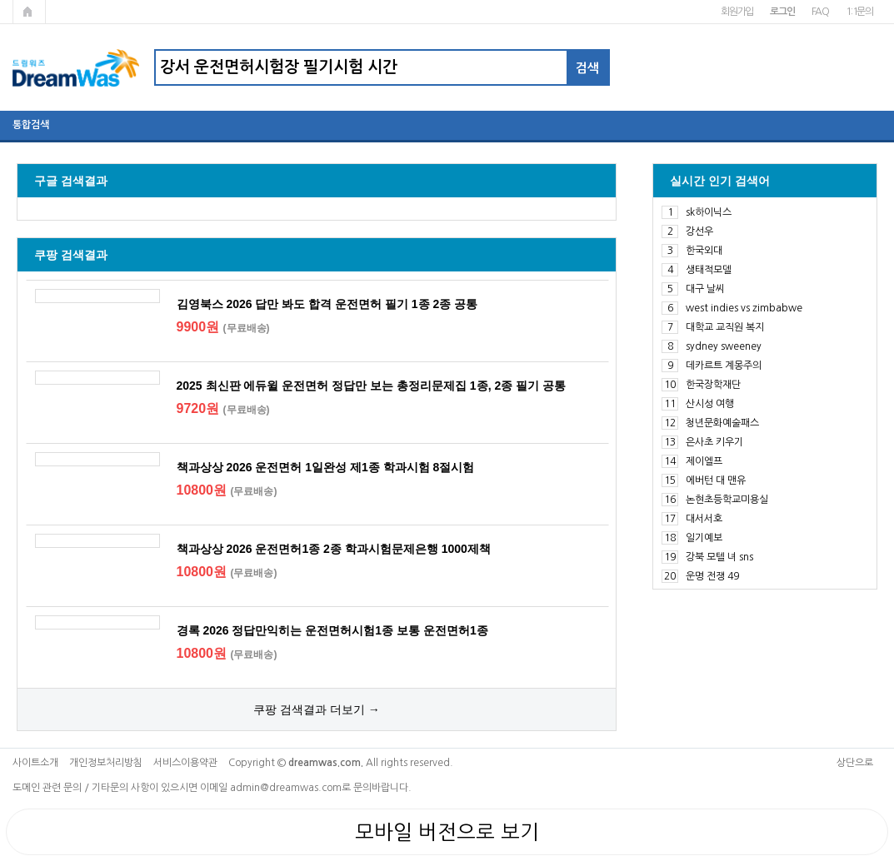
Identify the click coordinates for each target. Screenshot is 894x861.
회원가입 (737, 12)
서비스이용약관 (185, 763)
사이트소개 (35, 763)
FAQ (820, 12)
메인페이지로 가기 (29, 11)
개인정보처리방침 (105, 763)
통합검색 (30, 125)
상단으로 (855, 763)
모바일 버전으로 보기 (447, 832)
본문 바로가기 (0, 0)
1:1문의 (859, 12)
